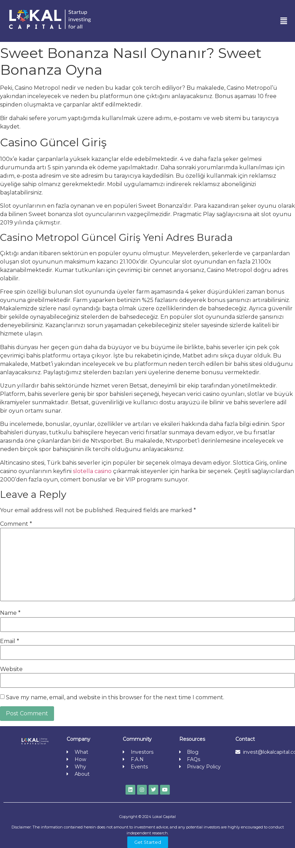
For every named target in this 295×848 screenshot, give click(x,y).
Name (10, 613)
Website (11, 669)
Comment (16, 524)
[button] (284, 21)
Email (9, 641)
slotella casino (92, 471)
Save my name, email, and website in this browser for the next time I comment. (115, 697)
